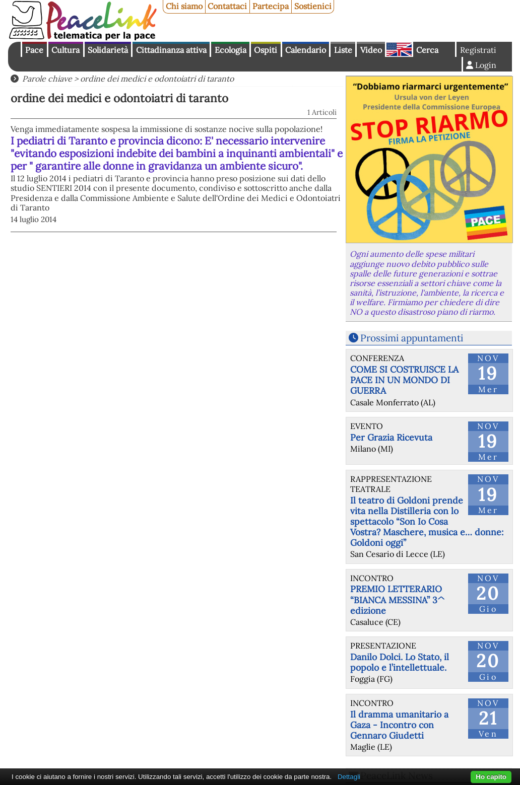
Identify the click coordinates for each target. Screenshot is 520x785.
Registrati (478, 50)
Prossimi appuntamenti (411, 338)
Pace (34, 50)
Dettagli (349, 776)
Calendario (305, 50)
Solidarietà (108, 50)
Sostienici (313, 6)
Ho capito (491, 776)
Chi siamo (184, 6)
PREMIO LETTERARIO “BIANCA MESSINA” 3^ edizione (397, 599)
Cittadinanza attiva (171, 50)
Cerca (427, 50)
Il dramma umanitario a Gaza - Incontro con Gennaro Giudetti (399, 724)
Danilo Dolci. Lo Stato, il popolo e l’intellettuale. (399, 662)
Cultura (65, 50)
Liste (343, 50)
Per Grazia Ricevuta (391, 437)
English (399, 49)
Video (371, 50)
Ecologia (230, 50)
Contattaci (227, 6)
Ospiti (265, 50)
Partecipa (270, 6)
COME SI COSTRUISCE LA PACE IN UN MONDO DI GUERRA (404, 380)
